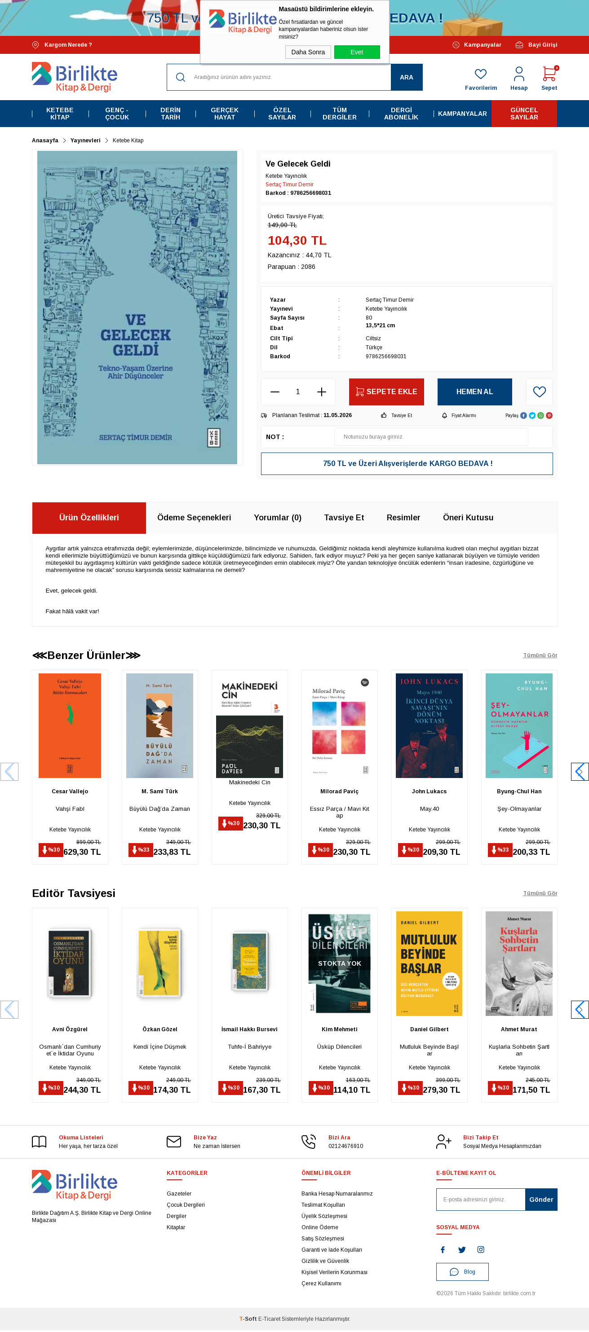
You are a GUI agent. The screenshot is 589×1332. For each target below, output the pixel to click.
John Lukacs (429, 791)
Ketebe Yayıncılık (70, 829)
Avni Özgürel (70, 1030)
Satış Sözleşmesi (322, 1240)
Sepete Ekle (386, 391)
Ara (406, 77)
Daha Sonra (308, 52)
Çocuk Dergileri (186, 1207)
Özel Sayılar (282, 113)
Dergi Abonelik (401, 113)
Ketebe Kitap (60, 113)
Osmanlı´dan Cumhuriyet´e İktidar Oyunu (70, 1051)
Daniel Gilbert (429, 1030)
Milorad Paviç (339, 791)
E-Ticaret (269, 1321)
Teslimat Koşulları (323, 1207)
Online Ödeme (319, 1229)
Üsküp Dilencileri (339, 1047)
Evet (356, 52)
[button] (580, 772)
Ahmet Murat (519, 1030)
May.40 (429, 808)
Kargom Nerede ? (62, 45)
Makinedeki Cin (249, 782)
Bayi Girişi (536, 44)
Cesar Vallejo (70, 791)
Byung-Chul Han (519, 791)
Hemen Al (474, 392)
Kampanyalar (476, 44)
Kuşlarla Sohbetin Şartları (519, 1051)
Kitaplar (176, 1229)
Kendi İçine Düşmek (159, 1047)
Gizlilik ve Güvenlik (325, 1263)
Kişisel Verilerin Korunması (334, 1274)
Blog (462, 1274)
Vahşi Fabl (70, 808)
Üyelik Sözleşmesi (324, 1218)
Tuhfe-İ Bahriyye (249, 1047)
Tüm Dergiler (340, 113)
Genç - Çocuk (117, 113)
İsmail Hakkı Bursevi (249, 1030)
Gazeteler (179, 1195)
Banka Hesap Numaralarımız (337, 1195)
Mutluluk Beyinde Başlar (429, 1051)
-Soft (248, 1321)
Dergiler (176, 1218)
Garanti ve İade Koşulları (331, 1251)
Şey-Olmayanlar (519, 808)
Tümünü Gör (540, 655)
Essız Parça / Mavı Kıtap (339, 812)
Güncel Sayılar (524, 113)
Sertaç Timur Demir (290, 184)
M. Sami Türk (160, 791)
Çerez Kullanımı (321, 1285)
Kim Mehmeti (340, 1030)
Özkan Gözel (159, 1030)
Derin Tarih (170, 113)
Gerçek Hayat (225, 113)
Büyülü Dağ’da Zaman (159, 808)
